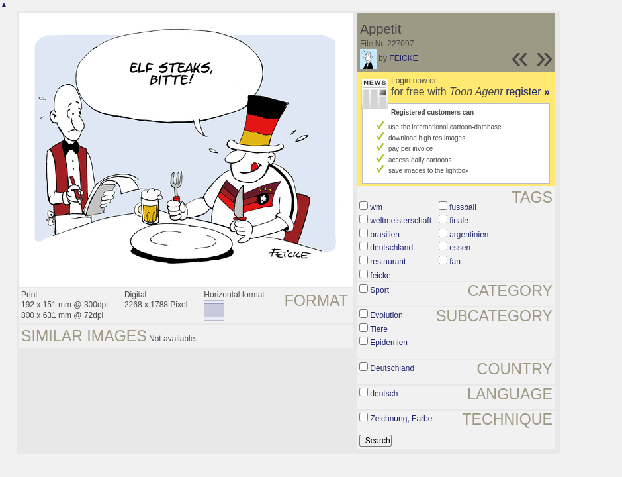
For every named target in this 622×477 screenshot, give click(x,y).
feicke (380, 275)
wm (376, 207)
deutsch (384, 393)
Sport (379, 290)
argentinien (468, 234)
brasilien (385, 234)
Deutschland (392, 368)
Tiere (379, 329)
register (528, 91)
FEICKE (403, 58)
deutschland (391, 247)
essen (459, 247)
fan (455, 261)
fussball (462, 207)
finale (458, 220)
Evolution (386, 315)
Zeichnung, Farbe (401, 418)
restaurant (388, 261)
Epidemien (389, 342)
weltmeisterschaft (400, 220)
